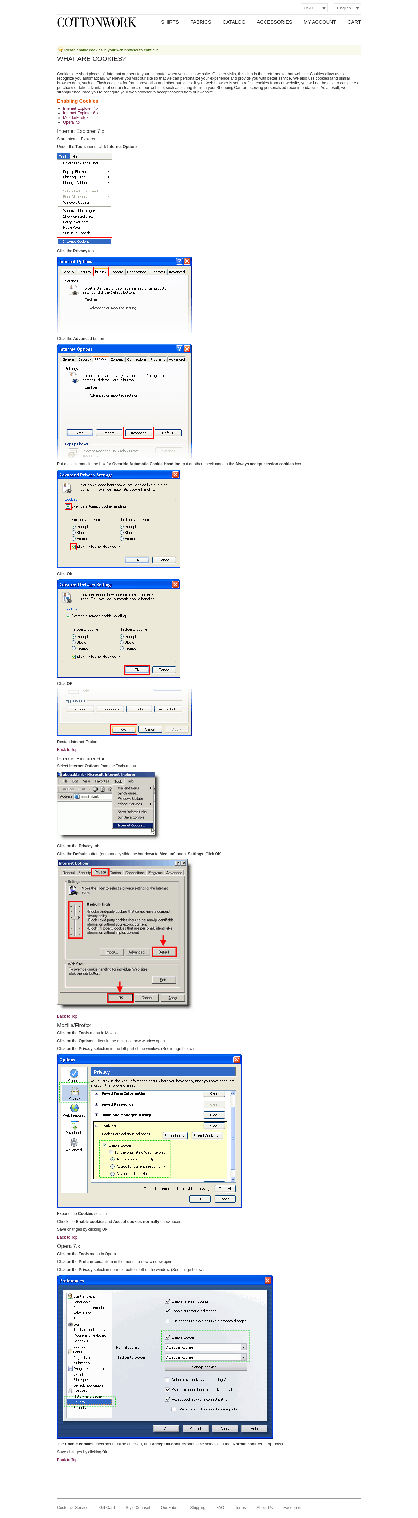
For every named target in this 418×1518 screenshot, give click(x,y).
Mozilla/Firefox (75, 117)
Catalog (234, 22)
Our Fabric (170, 1507)
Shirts (170, 22)
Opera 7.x (71, 122)
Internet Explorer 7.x (80, 108)
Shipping (198, 1507)
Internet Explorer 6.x (80, 113)
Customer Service (72, 1507)
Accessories (274, 22)
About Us (265, 1507)
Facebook (292, 1507)
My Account (320, 22)
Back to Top (67, 749)
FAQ (220, 1507)
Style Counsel (138, 1507)
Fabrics (200, 22)
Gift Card (107, 1507)
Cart (354, 22)
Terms (240, 1507)
